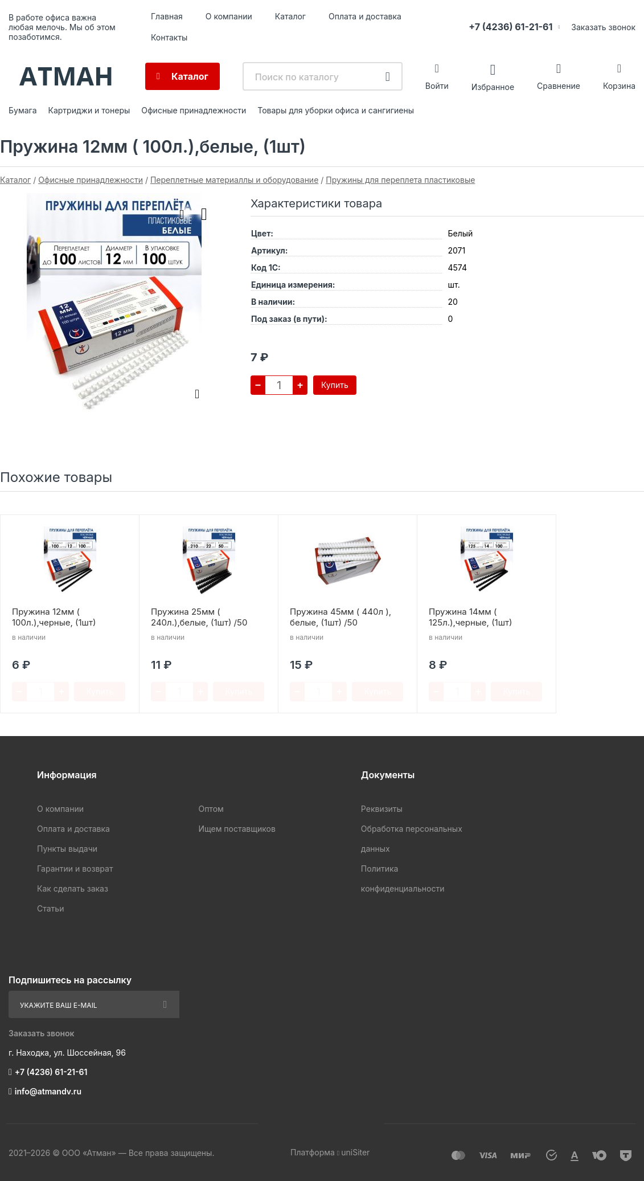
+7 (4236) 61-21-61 (510, 26)
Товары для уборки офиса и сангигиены (335, 110)
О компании (229, 16)
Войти (437, 86)
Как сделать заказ (72, 888)
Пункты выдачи (67, 848)
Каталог (290, 16)
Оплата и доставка (365, 16)
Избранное (492, 86)
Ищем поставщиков (236, 828)
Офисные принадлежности (193, 110)
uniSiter (355, 1152)
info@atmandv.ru (48, 1091)
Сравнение (558, 86)
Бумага (23, 110)
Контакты (169, 37)
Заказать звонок (603, 27)
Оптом (210, 809)
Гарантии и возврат (75, 868)
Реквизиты (382, 809)
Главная (167, 16)
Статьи (50, 908)
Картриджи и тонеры (89, 110)
